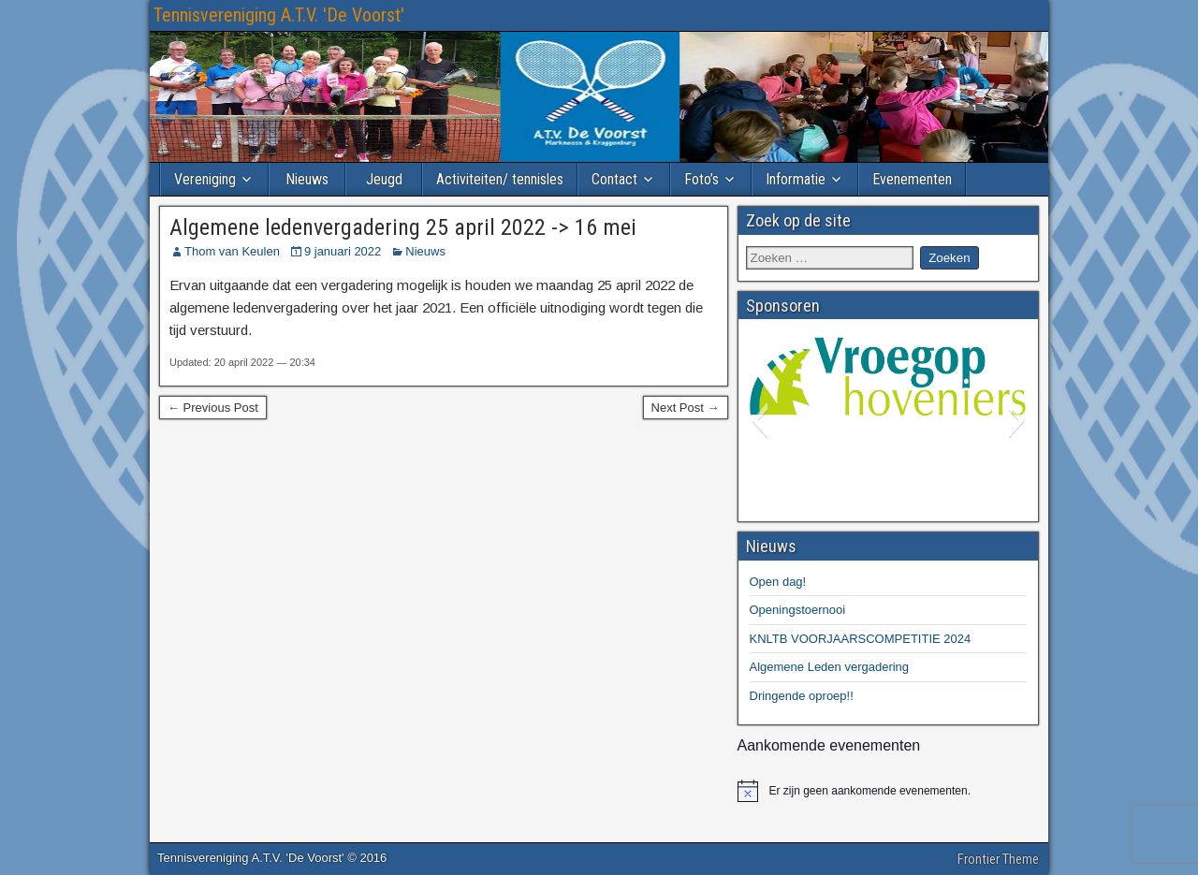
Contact (614, 179)
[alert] (889, 791)
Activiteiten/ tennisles (499, 179)
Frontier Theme (998, 859)
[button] (759, 420)
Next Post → (685, 408)
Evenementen (912, 179)
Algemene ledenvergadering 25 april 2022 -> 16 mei (402, 227)
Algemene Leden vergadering (830, 667)
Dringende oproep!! (802, 696)
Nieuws (307, 179)
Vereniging (205, 179)
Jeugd (384, 179)
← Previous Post (213, 408)
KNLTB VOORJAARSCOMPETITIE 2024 (861, 639)
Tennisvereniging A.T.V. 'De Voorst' (278, 15)
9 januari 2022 (342, 251)
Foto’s (701, 179)
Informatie (795, 179)
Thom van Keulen (232, 251)
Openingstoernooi (798, 610)
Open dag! (778, 582)
